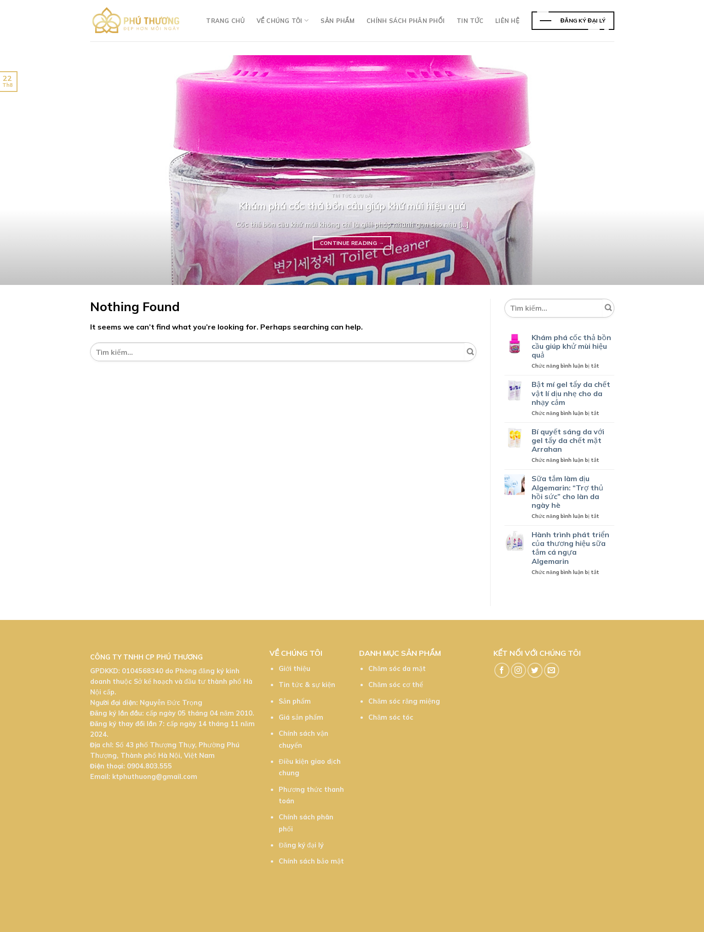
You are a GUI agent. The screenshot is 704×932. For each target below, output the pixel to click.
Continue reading (352, 243)
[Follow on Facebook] (501, 670)
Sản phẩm (338, 20)
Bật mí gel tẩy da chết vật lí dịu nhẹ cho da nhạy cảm (571, 393)
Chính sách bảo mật (311, 861)
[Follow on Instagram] (518, 670)
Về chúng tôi (283, 20)
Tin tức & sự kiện (307, 685)
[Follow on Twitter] (535, 670)
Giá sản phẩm (301, 717)
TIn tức (470, 20)
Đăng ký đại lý (301, 845)
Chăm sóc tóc (390, 717)
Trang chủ (225, 20)
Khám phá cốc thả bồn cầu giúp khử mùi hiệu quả (571, 346)
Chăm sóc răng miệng (404, 701)
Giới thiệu (294, 669)
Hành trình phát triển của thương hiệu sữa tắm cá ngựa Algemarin (570, 548)
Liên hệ (507, 20)
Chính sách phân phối (405, 20)
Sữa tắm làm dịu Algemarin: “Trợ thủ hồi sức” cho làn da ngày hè (567, 492)
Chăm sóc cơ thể (395, 685)
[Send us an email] (551, 670)
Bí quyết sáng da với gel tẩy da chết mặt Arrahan (568, 440)
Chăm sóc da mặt (397, 669)
